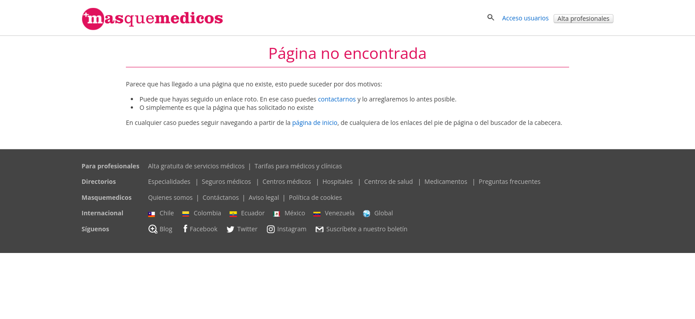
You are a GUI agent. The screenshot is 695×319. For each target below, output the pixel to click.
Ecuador (247, 213)
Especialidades (169, 181)
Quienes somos (170, 197)
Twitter (242, 229)
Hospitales (337, 181)
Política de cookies (315, 197)
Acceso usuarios (525, 18)
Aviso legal (264, 197)
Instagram (286, 229)
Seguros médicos (226, 181)
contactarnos (336, 99)
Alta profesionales (583, 18)
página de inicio (314, 122)
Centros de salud (388, 181)
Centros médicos (286, 181)
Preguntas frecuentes (509, 181)
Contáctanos (221, 197)
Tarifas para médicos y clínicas (298, 166)
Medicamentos (446, 181)
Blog (160, 229)
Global (378, 213)
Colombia (201, 213)
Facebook (198, 229)
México (289, 213)
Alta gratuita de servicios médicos (196, 166)
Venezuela (334, 213)
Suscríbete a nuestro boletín (361, 229)
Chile (161, 213)
